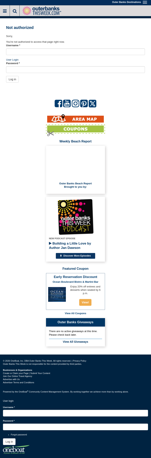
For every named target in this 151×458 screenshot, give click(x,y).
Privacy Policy (79, 361)
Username (13, 45)
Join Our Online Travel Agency (17, 376)
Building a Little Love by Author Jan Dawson (70, 246)
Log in (12, 79)
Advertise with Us (11, 379)
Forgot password (19, 434)
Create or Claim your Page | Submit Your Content (26, 373)
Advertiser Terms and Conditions (18, 382)
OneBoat (24, 392)
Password (13, 63)
